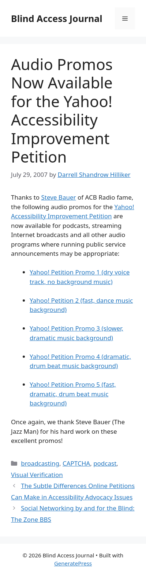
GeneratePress (73, 563)
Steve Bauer (58, 197)
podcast (104, 463)
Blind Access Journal (56, 18)
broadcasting (40, 463)
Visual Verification (37, 474)
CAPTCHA (76, 463)
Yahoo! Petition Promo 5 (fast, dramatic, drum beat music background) (73, 393)
